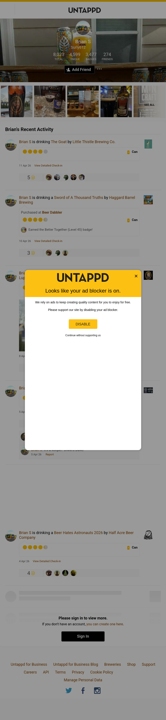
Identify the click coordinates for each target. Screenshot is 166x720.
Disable (83, 324)
